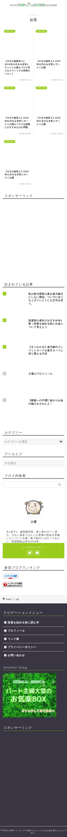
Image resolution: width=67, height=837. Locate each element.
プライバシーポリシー (22, 647)
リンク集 (13, 638)
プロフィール (16, 630)
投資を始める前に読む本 (23, 622)
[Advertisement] (33, 241)
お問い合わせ (16, 655)
